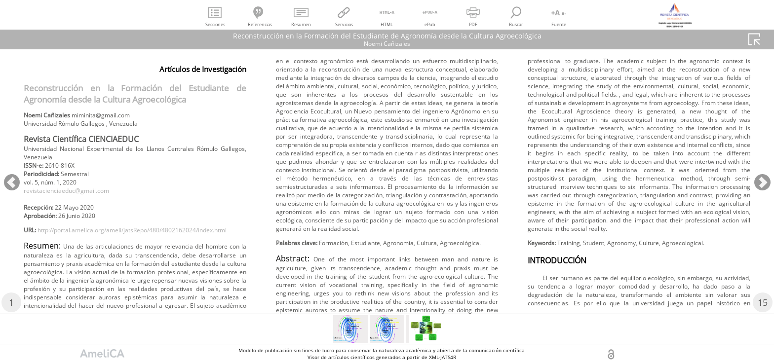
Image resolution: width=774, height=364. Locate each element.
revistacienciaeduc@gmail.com (75, 200)
